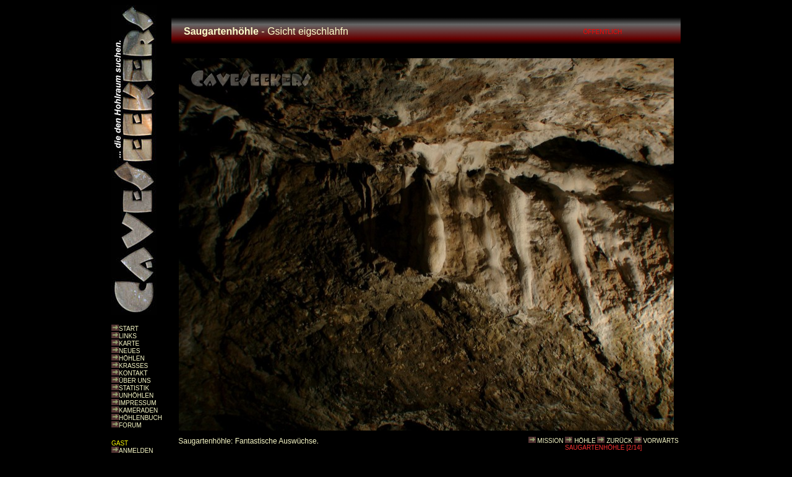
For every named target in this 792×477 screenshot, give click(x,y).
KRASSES (133, 365)
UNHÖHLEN (136, 395)
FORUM (130, 425)
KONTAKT (133, 373)
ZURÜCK (619, 440)
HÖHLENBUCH (140, 417)
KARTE (129, 343)
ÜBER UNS (135, 380)
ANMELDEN (136, 450)
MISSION (550, 440)
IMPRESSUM (138, 403)
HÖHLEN (132, 358)
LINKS (128, 336)
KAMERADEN (138, 410)
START (129, 328)
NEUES (129, 351)
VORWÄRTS (660, 440)
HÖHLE (584, 440)
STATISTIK (134, 388)
